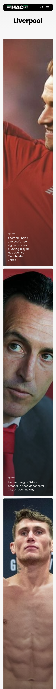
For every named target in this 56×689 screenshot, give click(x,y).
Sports (11, 233)
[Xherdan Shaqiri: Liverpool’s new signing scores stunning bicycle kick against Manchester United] (28, 152)
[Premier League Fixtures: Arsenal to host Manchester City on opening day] (28, 382)
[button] (47, 7)
